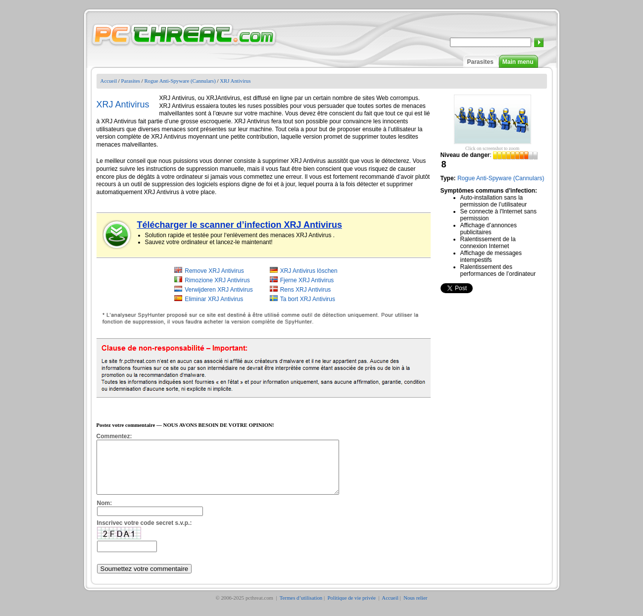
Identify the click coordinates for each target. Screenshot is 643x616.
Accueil (108, 81)
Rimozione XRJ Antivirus (217, 280)
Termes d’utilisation (301, 608)
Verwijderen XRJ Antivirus (218, 289)
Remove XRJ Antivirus (214, 270)
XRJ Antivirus (235, 81)
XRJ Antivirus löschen (309, 270)
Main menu (518, 61)
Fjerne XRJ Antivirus (307, 280)
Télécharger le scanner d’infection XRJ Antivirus (239, 225)
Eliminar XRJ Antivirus (214, 299)
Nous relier (415, 608)
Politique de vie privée (352, 608)
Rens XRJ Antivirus (305, 289)
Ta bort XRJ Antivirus (307, 299)
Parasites (480, 61)
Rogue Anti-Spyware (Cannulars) (180, 81)
